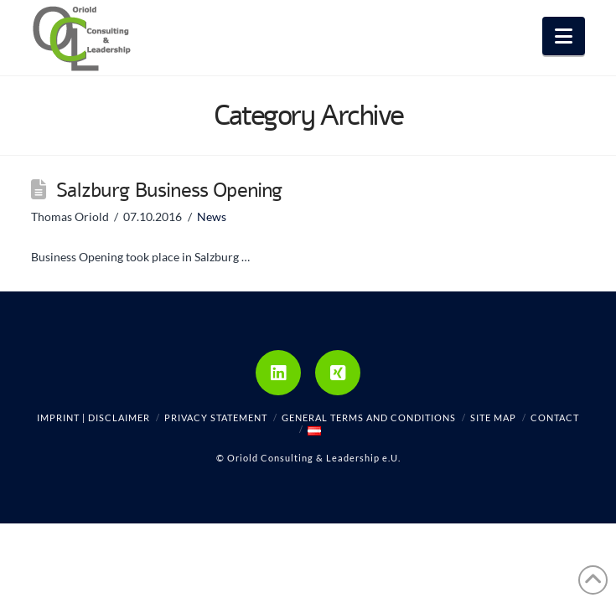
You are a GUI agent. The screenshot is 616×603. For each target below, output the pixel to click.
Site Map (493, 417)
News (211, 216)
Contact (555, 417)
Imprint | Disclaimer (93, 417)
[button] (563, 36)
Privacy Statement (215, 417)
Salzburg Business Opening (169, 190)
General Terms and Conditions (369, 417)
